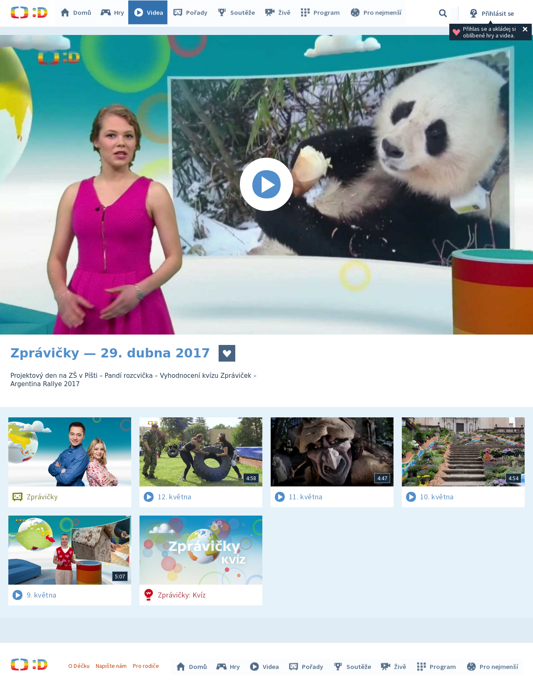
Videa (150, 13)
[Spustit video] (266, 185)
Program (321, 13)
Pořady (192, 13)
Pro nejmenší (376, 13)
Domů (77, 13)
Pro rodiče (147, 664)
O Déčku (80, 664)
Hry (114, 13)
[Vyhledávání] (443, 13)
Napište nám (112, 664)
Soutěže (237, 13)
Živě (279, 13)
